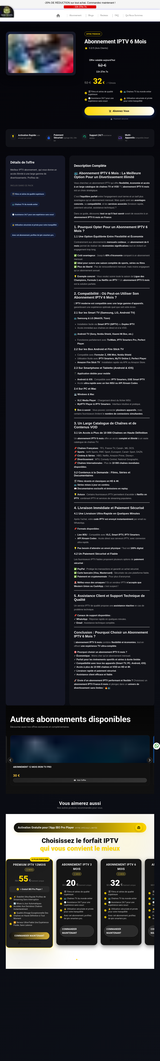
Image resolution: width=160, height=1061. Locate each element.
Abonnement (75, 15)
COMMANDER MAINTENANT (29, 935)
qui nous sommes (134, 15)
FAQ (117, 15)
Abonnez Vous (119, 111)
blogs (91, 15)
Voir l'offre (80, 780)
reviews (104, 15)
